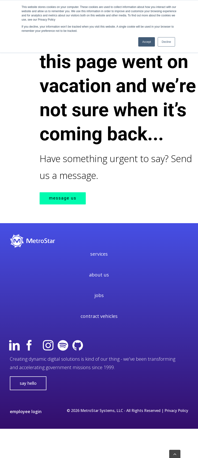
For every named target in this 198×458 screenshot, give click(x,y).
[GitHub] (77, 345)
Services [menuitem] (99, 254)
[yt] (38, 345)
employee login (25, 411)
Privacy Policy (176, 410)
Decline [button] (166, 42)
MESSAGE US (62, 198)
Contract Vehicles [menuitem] (99, 316)
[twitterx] (92, 345)
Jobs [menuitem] (99, 295)
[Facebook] (29, 345)
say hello (28, 383)
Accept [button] (146, 42)
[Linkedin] (14, 345)
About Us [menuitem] (99, 275)
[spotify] (62, 345)
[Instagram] (48, 345)
